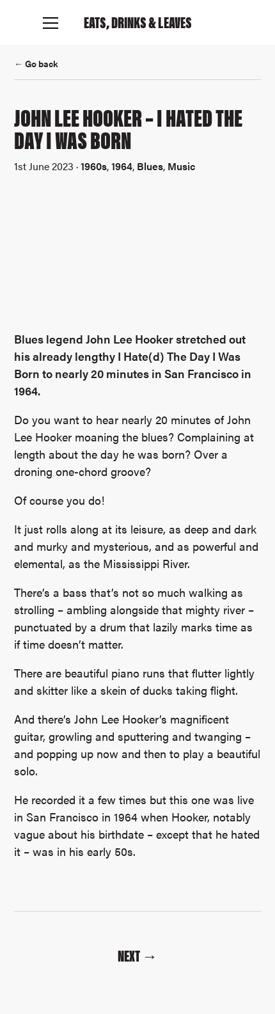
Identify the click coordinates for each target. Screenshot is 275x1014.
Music (181, 166)
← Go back (36, 63)
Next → (137, 955)
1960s (94, 166)
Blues (150, 166)
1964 (121, 166)
